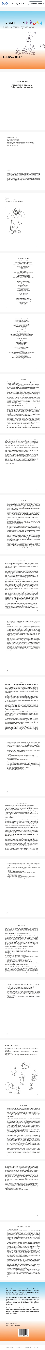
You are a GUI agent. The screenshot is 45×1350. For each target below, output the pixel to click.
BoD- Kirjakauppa (36, 3)
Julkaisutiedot (10, 1347)
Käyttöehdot (27, 1347)
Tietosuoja (19, 1347)
